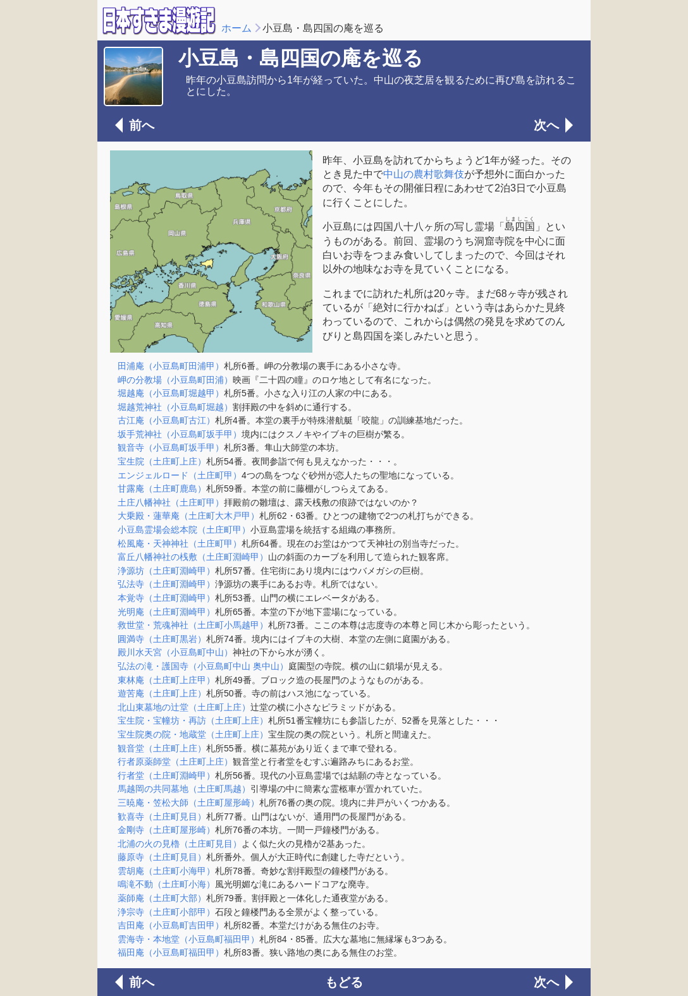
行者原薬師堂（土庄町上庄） (175, 761)
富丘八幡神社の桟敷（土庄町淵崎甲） (193, 557)
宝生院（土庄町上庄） (162, 461)
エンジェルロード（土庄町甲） (180, 475)
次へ (546, 125)
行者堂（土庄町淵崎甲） (166, 775)
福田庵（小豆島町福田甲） (171, 952)
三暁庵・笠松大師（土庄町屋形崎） (188, 803)
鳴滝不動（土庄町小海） (166, 884)
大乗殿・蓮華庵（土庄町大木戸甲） (188, 516)
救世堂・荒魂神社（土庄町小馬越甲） (193, 625)
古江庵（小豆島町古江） (166, 420)
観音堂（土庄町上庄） (162, 748)
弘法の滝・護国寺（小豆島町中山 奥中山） (203, 666)
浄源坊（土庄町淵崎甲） (166, 571)
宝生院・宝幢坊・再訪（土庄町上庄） (193, 720)
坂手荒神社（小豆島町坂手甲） (180, 434)
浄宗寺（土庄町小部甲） (166, 912)
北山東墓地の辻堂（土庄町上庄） (184, 707)
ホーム (236, 28)
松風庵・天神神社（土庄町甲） (180, 543)
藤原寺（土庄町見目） (162, 857)
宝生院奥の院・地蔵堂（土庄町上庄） (193, 734)
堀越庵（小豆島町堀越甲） (171, 393)
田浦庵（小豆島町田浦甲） (171, 366)
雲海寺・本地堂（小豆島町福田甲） (188, 939)
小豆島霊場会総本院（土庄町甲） (184, 530)
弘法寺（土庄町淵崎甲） (166, 584)
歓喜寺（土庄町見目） (162, 816)
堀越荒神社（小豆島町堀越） (175, 407)
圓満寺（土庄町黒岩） (162, 639)
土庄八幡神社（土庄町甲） (171, 502)
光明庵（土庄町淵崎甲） (166, 612)
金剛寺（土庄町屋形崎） (166, 830)
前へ (141, 125)
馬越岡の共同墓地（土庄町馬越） (184, 789)
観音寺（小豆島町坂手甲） (171, 447)
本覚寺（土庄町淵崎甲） (166, 598)
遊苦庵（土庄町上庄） (162, 693)
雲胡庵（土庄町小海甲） (166, 871)
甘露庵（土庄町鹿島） (162, 488)
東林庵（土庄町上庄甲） (166, 680)
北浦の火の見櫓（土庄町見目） (180, 844)
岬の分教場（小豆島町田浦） (175, 380)
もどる (344, 982)
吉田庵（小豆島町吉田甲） (171, 925)
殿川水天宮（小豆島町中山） (175, 652)
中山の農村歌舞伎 (423, 174)
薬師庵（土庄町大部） (162, 898)
